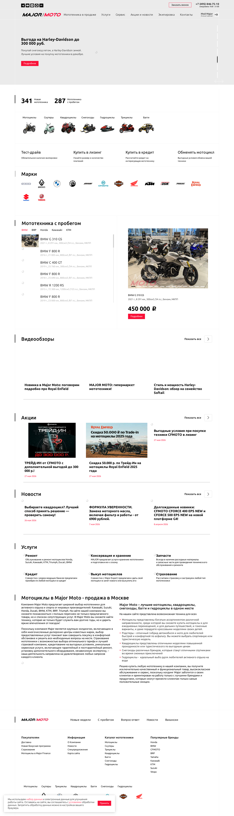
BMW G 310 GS (136, 295)
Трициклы (110, 749)
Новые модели (80, 719)
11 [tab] (191, 286)
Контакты (186, 14)
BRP (152, 753)
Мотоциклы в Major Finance (36, 753)
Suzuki (153, 768)
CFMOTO (155, 749)
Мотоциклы (111, 742)
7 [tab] (217, 75)
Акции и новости (142, 14)
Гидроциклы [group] (107, 125)
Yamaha (154, 757)
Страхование (28, 749)
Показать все (192, 338)
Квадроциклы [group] (68, 125)
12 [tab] (197, 286)
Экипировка (166, 14)
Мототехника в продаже (80, 14)
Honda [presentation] (44, 230)
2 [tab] (217, 36)
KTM (152, 764)
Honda (153, 742)
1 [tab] (217, 28)
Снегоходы (111, 760)
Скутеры (109, 746)
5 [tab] (217, 59)
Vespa (153, 771)
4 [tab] (217, 52)
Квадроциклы (112, 753)
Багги (108, 757)
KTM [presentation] (68, 230)
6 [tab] (217, 67)
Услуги (105, 14)
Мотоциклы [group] (29, 125)
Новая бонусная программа (36, 746)
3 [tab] (217, 44)
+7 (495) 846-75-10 (207, 3)
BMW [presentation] (25, 230)
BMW (153, 746)
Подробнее (30, 63)
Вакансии (171, 719)
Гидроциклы (111, 764)
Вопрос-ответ (130, 719)
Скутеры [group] (49, 125)
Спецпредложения (78, 749)
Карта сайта (74, 753)
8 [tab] (174, 286)
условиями (75, 802)
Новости (152, 719)
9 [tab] (179, 286)
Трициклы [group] (127, 125)
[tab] (27, 230)
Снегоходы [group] (88, 125)
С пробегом (106, 719)
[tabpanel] (117, 55)
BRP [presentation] (34, 230)
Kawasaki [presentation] (57, 230)
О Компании (74, 742)
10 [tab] (185, 286)
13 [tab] (203, 286)
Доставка (26, 742)
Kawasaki (155, 760)
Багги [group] (146, 125)
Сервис (120, 14)
